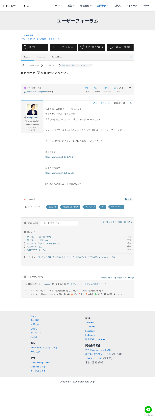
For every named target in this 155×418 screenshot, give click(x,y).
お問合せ (107, 5)
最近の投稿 (41, 39)
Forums (27, 57)
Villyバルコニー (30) (107, 257)
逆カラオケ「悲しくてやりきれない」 (44, 243)
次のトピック (125, 222)
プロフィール (54, 39)
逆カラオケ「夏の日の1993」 (40, 237)
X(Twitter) (90, 326)
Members (41, 57)
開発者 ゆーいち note (96, 339)
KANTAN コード (37, 366)
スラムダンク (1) (82, 257)
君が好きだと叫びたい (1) (63, 257)
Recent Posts (57, 57)
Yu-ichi (25, 199)
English (146, 6)
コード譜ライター (38, 371)
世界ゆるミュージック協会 (99, 349)
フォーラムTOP (28, 39)
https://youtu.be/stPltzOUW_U (59, 157)
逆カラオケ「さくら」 (37, 250)
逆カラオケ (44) (45, 257)
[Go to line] (148, 409)
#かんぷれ (34, 351)
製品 (78, 5)
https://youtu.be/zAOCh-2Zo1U (59, 173)
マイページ (133, 6)
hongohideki (43, 92)
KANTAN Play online (39, 362)
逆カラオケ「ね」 (35, 246)
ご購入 (120, 6)
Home (32, 316)
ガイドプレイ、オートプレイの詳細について (86, 284)
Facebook (90, 331)
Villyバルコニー (116, 207)
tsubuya (46, 284)
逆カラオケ (53, 207)
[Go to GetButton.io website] (148, 415)
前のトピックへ (108, 222)
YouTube (89, 322)
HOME (67, 6)
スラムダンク (90, 207)
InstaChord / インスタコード (43, 347)
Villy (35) (94, 257)
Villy (103, 207)
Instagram (90, 335)
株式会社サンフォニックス (99, 354)
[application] (81, 5)
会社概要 (92, 5)
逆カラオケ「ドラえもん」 (39, 240)
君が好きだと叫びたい (71, 207)
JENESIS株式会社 (94, 358)
